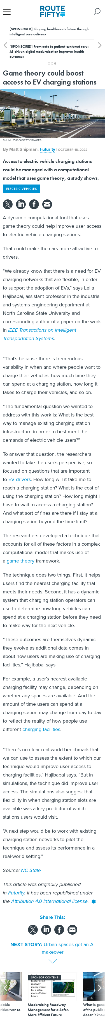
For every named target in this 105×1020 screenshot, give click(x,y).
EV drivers (19, 479)
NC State (31, 870)
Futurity (47, 149)
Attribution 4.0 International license (49, 901)
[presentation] (5, 994)
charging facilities (41, 729)
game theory (20, 560)
